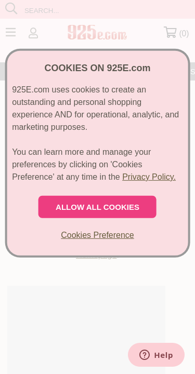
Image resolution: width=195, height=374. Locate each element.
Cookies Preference (97, 235)
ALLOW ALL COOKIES (97, 207)
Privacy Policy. (149, 176)
